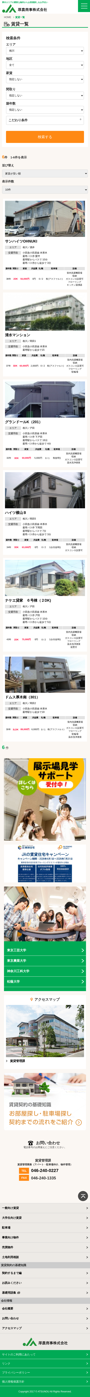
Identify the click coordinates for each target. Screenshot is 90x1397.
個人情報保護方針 (13, 1381)
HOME (7, 17)
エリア (11, 44)
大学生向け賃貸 (12, 1217)
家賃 (9, 73)
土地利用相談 (10, 1257)
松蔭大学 (13, 981)
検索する (45, 137)
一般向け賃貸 (10, 1208)
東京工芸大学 (16, 950)
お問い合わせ (10, 1318)
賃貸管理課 (17, 1061)
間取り (11, 89)
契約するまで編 (12, 1273)
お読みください (12, 1282)
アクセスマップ (12, 1328)
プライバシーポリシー (16, 1372)
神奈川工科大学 (18, 971)
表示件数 (8, 181)
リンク (6, 1363)
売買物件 (7, 1247)
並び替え (8, 165)
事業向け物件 (10, 1237)
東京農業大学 (16, 960)
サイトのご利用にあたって (19, 1354)
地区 (9, 58)
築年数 (11, 103)
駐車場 (6, 1227)
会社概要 (7, 1308)
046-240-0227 (44, 1170)
